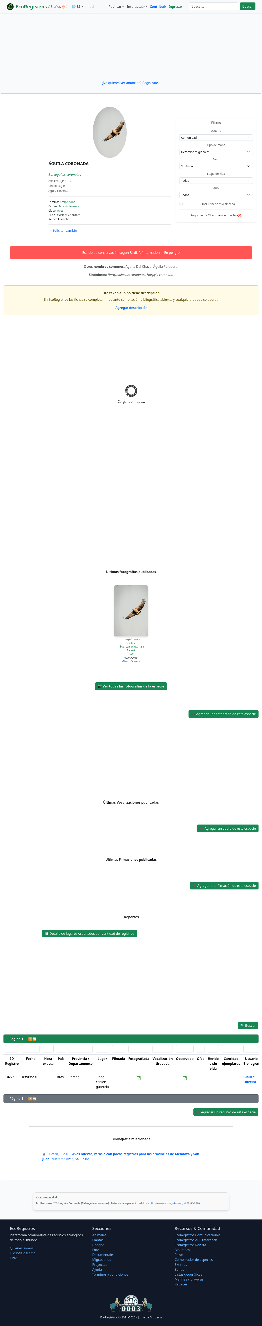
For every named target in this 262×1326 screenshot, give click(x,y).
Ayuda (97, 1269)
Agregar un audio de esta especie (228, 828)
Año (216, 188)
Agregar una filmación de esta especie (224, 885)
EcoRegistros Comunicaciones (197, 1235)
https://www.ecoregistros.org (166, 1203)
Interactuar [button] (136, 6)
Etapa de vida (216, 174)
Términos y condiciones (110, 1274)
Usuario (216, 131)
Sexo (216, 159)
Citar (13, 1258)
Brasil (131, 654)
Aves (60, 210)
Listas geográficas (188, 1274)
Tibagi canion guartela (131, 646)
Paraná (131, 650)
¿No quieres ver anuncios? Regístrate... (130, 83)
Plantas (98, 1240)
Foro (95, 1250)
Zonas (179, 1269)
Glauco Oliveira (131, 661)
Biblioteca (182, 1250)
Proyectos (99, 1264)
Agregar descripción (131, 307)
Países (179, 1254)
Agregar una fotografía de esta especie (223, 714)
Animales (99, 1235)
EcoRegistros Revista (190, 1245)
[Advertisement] (131, 46)
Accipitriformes (69, 206)
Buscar (247, 6)
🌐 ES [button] (76, 6)
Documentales (103, 1254)
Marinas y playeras (189, 1279)
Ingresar (175, 6)
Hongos (98, 1245)
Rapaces (181, 1284)
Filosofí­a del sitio (22, 1253)
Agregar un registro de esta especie (226, 1112)
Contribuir (158, 6)
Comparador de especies (194, 1259)
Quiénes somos (22, 1248)
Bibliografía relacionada (131, 1139)
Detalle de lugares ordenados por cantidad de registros (89, 933)
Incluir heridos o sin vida (218, 204)
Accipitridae (67, 202)
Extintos (181, 1264)
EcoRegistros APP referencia (196, 1240)
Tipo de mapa (216, 145)
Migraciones (101, 1259)
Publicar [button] (114, 6)
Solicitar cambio (63, 230)
